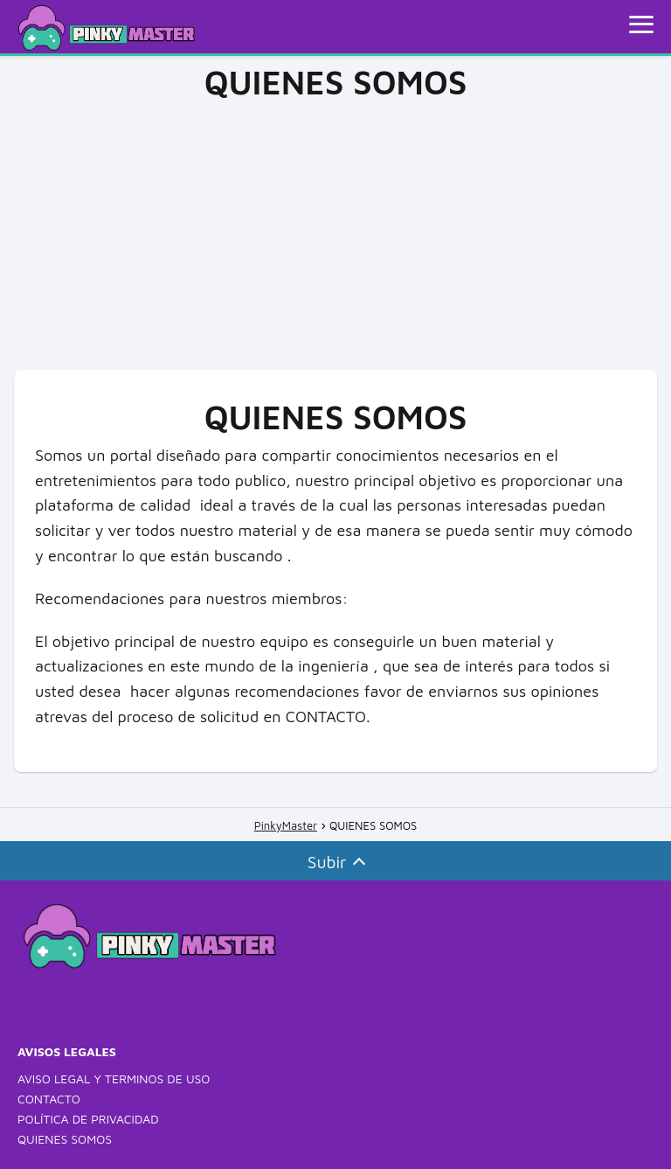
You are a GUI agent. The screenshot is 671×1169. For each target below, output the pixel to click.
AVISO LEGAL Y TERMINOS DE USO (113, 1078)
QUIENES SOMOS (64, 1138)
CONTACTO (48, 1098)
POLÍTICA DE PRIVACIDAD (88, 1118)
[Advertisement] (335, 230)
